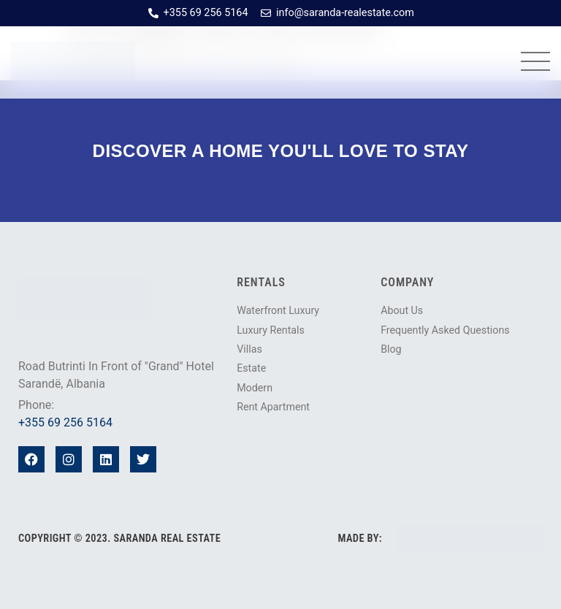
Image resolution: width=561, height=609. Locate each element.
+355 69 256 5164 (65, 422)
